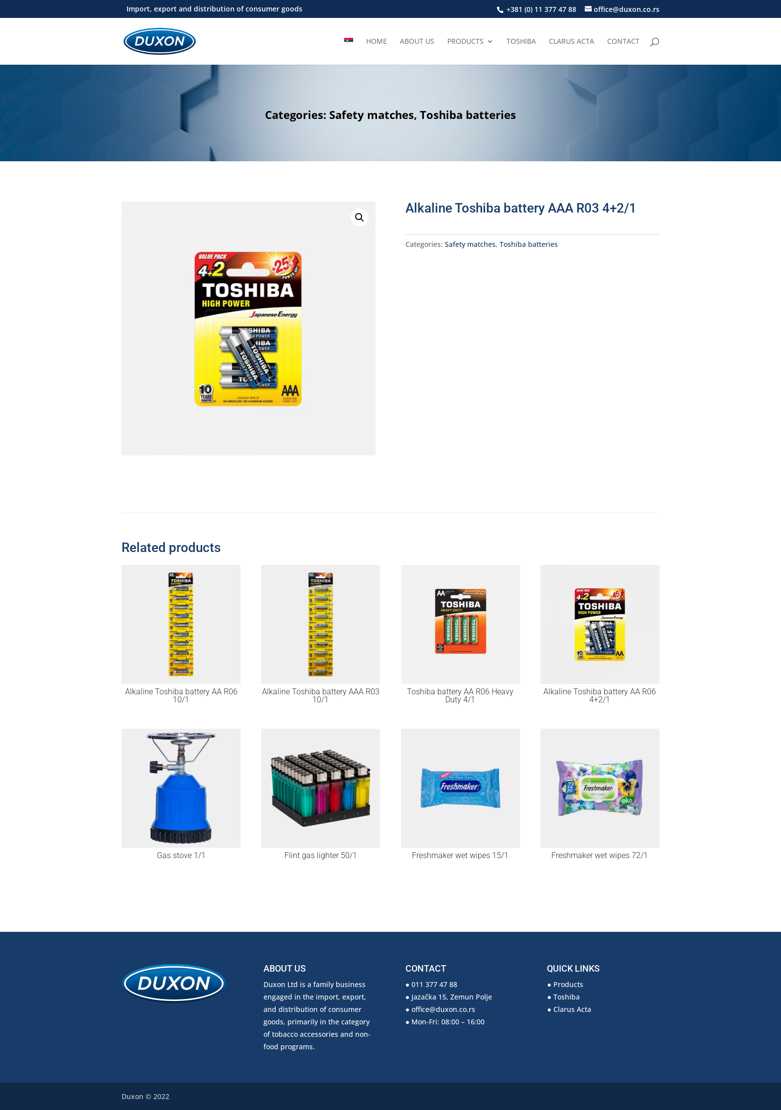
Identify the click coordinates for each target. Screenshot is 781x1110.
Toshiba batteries (468, 114)
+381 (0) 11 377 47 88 (540, 9)
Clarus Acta (571, 42)
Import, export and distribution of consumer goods (214, 9)
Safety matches (371, 114)
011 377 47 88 (434, 984)
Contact (623, 42)
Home (376, 42)
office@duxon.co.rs (443, 1009)
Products (465, 42)
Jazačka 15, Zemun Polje (451, 996)
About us (417, 42)
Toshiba (521, 42)
